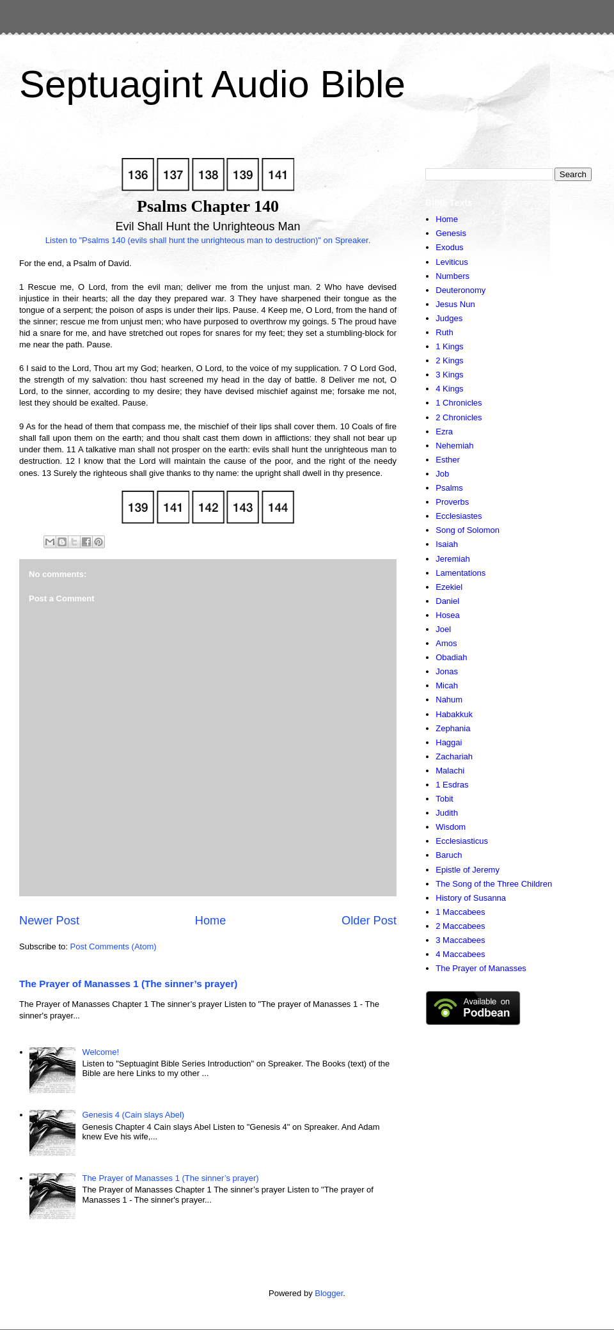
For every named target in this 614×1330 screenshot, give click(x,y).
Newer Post (49, 920)
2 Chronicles (459, 417)
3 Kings (449, 374)
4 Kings (449, 388)
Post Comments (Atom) (113, 946)
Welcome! (100, 1052)
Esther (448, 459)
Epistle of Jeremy (468, 870)
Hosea (448, 615)
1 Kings (449, 346)
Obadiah (451, 657)
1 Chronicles (459, 403)
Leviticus (452, 262)
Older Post (369, 920)
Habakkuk (454, 714)
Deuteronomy (460, 290)
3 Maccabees (460, 940)
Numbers (452, 276)
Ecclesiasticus (462, 841)
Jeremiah (452, 559)
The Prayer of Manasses (481, 968)
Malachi (450, 770)
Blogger (329, 1293)
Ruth (444, 332)
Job (442, 474)
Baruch (449, 855)
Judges (449, 318)
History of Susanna (471, 898)
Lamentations (460, 573)
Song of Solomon (468, 530)
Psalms (449, 488)
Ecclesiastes (459, 516)
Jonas (447, 671)
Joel (443, 629)
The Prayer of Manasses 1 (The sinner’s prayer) (128, 983)
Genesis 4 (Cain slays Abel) (133, 1115)
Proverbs (452, 502)
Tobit (444, 799)
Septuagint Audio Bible (212, 84)
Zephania (453, 728)
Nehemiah (454, 445)
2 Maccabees (460, 926)
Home (210, 920)
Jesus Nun (455, 304)
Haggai (449, 742)
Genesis (451, 233)
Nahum (449, 699)
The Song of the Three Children (494, 884)
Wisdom (451, 827)
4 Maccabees (460, 954)
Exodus (449, 247)
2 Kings (449, 360)
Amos (446, 643)
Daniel (447, 601)
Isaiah (447, 544)
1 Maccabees (460, 912)
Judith (447, 813)
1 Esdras (452, 784)
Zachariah (454, 756)
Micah (447, 685)
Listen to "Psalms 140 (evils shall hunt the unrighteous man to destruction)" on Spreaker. (208, 240)
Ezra (444, 431)
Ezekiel (449, 587)
